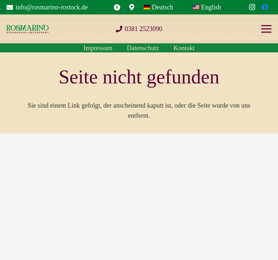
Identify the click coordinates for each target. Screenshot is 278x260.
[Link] (117, 7)
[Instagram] (251, 7)
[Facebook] (264, 7)
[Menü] (266, 29)
